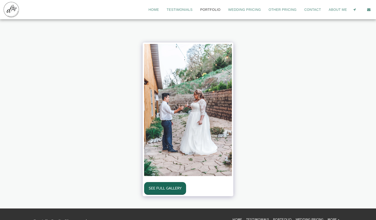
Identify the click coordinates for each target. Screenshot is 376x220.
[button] (354, 9)
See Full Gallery (165, 188)
